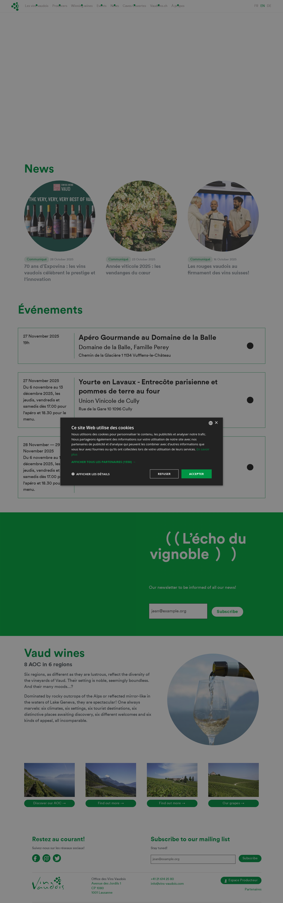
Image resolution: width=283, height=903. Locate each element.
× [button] (216, 422)
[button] (142, 461)
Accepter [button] (196, 474)
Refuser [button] (164, 474)
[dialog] (141, 451)
